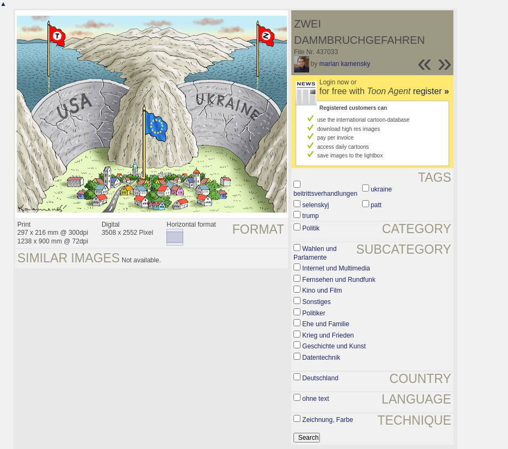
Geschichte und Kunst (333, 346)
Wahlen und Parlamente (315, 253)
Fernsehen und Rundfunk (338, 279)
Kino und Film (322, 290)
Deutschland (320, 378)
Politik (310, 228)
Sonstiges (316, 302)
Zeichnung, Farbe (327, 420)
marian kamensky (344, 64)
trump (310, 216)
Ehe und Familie (325, 324)
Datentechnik (321, 357)
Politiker (313, 313)
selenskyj (315, 205)
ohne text (315, 398)
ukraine (381, 189)
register (431, 91)
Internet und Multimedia (336, 268)
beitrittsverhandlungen (325, 193)
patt (376, 205)
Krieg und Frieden (327, 335)
